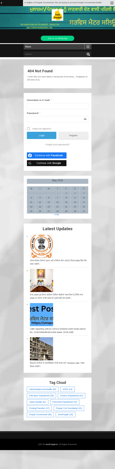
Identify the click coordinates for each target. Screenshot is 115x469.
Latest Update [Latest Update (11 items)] (37, 402)
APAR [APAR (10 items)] (67, 389)
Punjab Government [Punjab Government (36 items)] (40, 414)
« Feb (56, 214)
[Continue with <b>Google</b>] (47, 163)
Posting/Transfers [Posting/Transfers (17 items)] (39, 408)
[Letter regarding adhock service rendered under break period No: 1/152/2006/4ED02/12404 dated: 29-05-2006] (41, 315)
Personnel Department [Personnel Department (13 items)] (64, 402)
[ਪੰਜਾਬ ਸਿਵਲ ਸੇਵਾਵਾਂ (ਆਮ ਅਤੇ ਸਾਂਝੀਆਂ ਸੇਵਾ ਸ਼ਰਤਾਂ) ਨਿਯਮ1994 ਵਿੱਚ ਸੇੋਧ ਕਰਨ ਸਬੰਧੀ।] (41, 247)
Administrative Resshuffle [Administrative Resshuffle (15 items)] (42, 389)
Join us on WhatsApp (57, 38)
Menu (28, 46)
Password (33, 113)
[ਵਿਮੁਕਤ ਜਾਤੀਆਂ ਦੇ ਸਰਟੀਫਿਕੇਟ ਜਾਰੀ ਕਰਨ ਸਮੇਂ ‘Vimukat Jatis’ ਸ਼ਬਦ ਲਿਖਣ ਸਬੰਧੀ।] (41, 349)
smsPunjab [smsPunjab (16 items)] (65, 414)
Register (73, 135)
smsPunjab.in (51, 444)
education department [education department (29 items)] (41, 395)
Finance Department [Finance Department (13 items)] (71, 395)
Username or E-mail (39, 100)
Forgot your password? (57, 144)
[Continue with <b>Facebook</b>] (47, 155)
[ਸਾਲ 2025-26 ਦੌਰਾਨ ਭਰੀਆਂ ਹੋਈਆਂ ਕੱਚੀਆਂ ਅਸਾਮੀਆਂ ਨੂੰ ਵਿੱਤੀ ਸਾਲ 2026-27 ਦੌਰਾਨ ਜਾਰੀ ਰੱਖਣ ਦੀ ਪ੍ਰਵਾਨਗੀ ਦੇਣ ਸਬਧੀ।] (41, 281)
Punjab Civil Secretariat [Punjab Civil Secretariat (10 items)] (69, 408)
